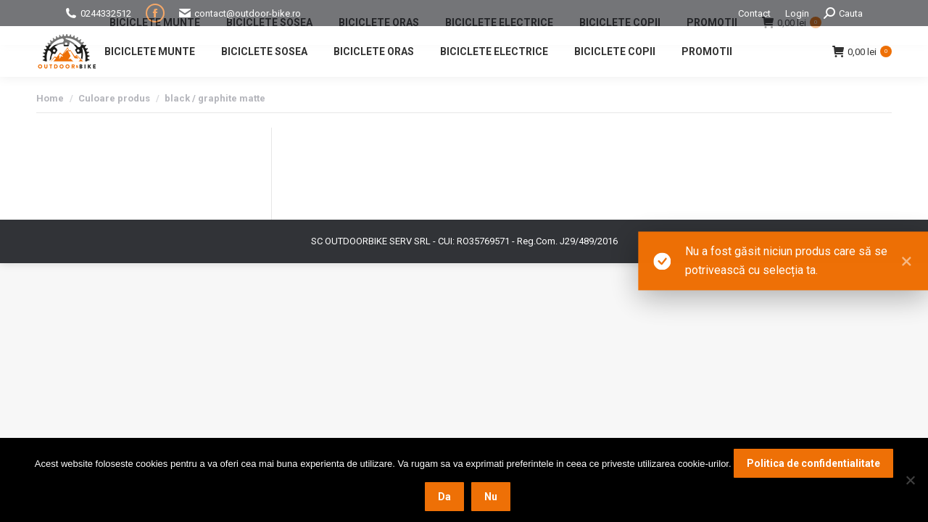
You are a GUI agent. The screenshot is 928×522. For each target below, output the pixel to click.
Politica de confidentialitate (813, 463)
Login (797, 13)
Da (444, 496)
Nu (490, 496)
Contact (754, 13)
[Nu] (910, 480)
